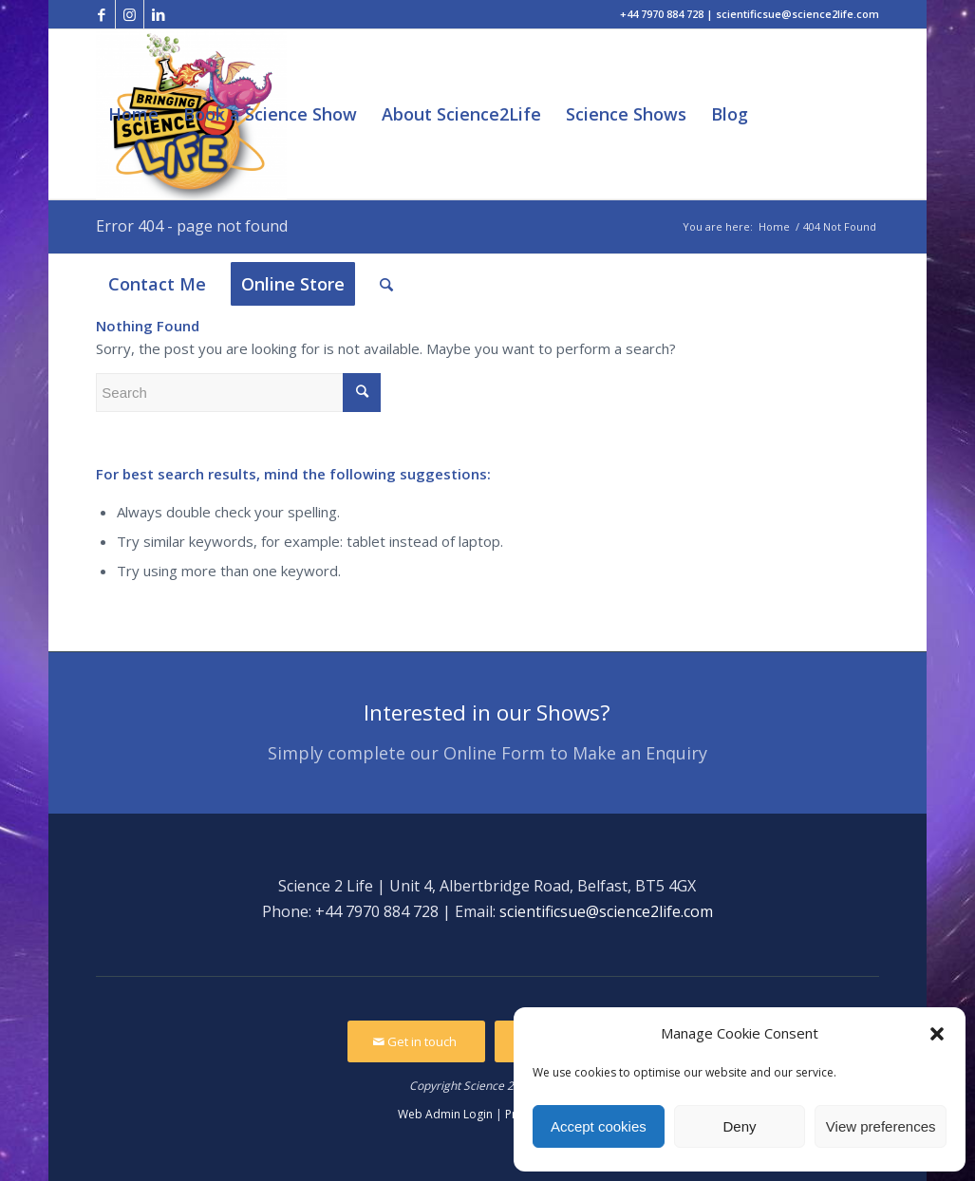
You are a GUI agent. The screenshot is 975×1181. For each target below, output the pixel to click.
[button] (937, 1033)
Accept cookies (599, 1126)
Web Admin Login (445, 1114)
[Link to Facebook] (101, 14)
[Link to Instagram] (129, 14)
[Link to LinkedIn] (158, 14)
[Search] (386, 284)
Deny (739, 1126)
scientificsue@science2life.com (606, 911)
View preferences (881, 1126)
